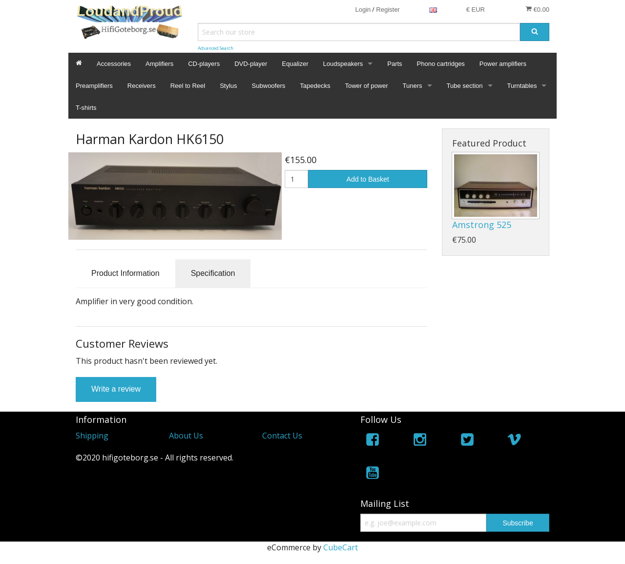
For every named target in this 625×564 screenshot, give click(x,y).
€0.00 (537, 9)
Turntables (522, 85)
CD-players (204, 63)
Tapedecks (315, 85)
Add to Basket (368, 179)
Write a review (116, 389)
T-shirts (86, 107)
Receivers (141, 85)
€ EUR (475, 9)
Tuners (412, 85)
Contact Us (282, 435)
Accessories (114, 63)
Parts (394, 63)
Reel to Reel (188, 85)
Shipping (92, 435)
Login (363, 9)
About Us (186, 435)
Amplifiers (159, 63)
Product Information (125, 273)
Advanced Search (215, 48)
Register (387, 9)
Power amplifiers (502, 63)
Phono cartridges (441, 63)
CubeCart (340, 547)
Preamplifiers (94, 85)
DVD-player (250, 63)
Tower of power (366, 85)
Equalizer (295, 63)
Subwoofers (269, 85)
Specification (213, 273)
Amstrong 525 (481, 224)
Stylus (228, 85)
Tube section (465, 85)
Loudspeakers (343, 63)
